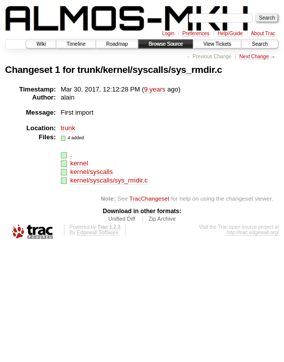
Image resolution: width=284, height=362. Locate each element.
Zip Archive (162, 219)
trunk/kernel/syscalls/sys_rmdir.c (149, 69)
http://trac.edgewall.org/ (253, 232)
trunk (68, 128)
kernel (79, 163)
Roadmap (117, 44)
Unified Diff (121, 219)
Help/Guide (230, 33)
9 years (155, 89)
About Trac (263, 33)
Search (260, 44)
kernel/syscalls (91, 171)
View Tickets (217, 44)
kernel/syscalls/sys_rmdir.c (109, 180)
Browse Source (166, 44)
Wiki (41, 44)
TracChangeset (149, 198)
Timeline (75, 44)
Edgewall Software (97, 232)
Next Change (253, 56)
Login (168, 33)
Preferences (195, 33)
